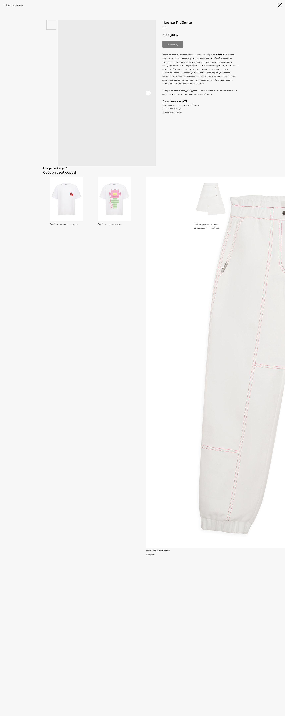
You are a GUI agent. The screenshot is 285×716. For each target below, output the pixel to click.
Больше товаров (14, 5)
